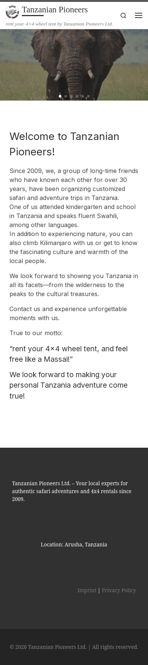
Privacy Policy (119, 590)
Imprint (87, 590)
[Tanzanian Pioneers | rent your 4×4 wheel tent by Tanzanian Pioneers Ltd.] (12, 11)
